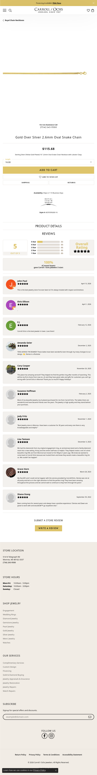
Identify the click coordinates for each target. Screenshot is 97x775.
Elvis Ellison (23, 301)
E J (18, 322)
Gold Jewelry (8, 630)
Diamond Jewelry (10, 618)
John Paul (22, 281)
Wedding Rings (9, 614)
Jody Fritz (22, 416)
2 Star (33, 250)
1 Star (33, 253)
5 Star (33, 242)
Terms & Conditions (51, 754)
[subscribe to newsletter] (90, 716)
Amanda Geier (24, 342)
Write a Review (48, 528)
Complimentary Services (13, 663)
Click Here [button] (57, 3)
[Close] (93, 3)
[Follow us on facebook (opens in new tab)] (44, 736)
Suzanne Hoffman (26, 391)
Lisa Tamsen (23, 439)
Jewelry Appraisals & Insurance (16, 679)
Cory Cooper (23, 365)
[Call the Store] (9, 562)
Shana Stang (23, 494)
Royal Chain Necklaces (14, 20)
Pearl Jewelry (8, 626)
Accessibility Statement (72, 754)
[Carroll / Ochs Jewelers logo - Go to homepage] (48, 10)
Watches (6, 642)
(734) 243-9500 (48, 127)
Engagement (8, 610)
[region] (48, 75)
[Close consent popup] (56, 770)
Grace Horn (23, 469)
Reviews (48, 233)
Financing (7, 671)
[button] (10, 10)
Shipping (26, 182)
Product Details (48, 226)
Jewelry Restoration (11, 683)
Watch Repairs (9, 691)
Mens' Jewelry (9, 638)
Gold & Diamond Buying (13, 675)
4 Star (33, 244)
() (62, 242)
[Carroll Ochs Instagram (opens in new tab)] (51, 736)
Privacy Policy (34, 754)
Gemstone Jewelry (11, 622)
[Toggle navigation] (4, 10)
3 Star (33, 247)
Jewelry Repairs (9, 687)
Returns (71, 182)
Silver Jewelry (8, 634)
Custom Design (9, 667)
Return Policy (20, 754)
